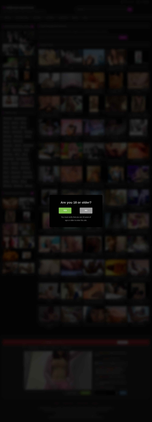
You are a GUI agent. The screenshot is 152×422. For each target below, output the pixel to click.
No (86, 210)
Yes (65, 210)
